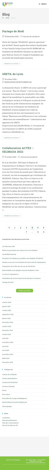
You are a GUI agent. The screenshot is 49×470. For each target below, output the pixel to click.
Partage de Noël (13, 31)
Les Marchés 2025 (8, 246)
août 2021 (5, 338)
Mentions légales (13, 460)
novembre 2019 (7, 354)
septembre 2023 (8, 314)
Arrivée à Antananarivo (10, 274)
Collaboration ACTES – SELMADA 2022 (18, 150)
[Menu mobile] (43, 4)
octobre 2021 (6, 334)
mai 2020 (5, 346)
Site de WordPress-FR (10, 425)
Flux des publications (9, 420)
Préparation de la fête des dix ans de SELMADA (18, 266)
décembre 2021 (7, 330)
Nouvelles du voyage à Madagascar (14, 398)
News (4, 390)
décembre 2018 (7, 362)
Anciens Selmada (8, 386)
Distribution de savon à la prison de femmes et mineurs (21, 278)
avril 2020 (5, 350)
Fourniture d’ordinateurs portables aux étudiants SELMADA (22, 258)
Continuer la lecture (13, 64)
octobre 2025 (6, 302)
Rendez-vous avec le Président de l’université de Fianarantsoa (24, 262)
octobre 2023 (6, 310)
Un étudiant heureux (9, 254)
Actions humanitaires (9, 378)
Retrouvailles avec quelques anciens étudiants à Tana (20, 270)
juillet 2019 (5, 358)
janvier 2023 (6, 318)
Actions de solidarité (31, 36)
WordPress (40, 463)
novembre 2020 (7, 342)
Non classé (6, 394)
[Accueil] (3, 18)
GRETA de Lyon (12, 74)
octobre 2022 (6, 326)
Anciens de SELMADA (10, 382)
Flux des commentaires (10, 423)
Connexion (6, 418)
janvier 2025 (6, 306)
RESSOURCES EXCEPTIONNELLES (18, 82)
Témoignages (7, 406)
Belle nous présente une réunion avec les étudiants (20, 250)
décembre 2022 (7, 322)
